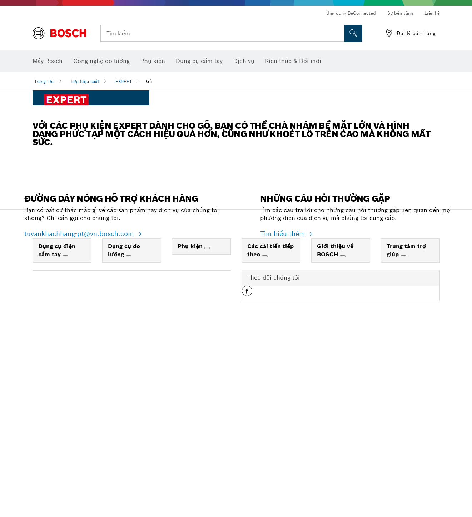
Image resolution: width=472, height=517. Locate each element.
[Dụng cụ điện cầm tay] (65, 438)
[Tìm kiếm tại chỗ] (353, 33)
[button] (247, 475)
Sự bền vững (400, 13)
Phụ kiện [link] (191, 428)
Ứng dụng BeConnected (351, 13)
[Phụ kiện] (207, 430)
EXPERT (123, 81)
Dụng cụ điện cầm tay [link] (56, 432)
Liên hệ (432, 13)
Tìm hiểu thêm (283, 416)
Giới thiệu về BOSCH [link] (335, 432)
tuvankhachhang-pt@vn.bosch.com (80, 416)
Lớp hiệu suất (85, 81)
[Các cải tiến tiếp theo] (265, 438)
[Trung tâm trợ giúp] (403, 438)
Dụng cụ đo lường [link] (124, 432)
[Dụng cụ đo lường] (128, 438)
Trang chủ (44, 81)
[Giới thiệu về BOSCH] (343, 438)
